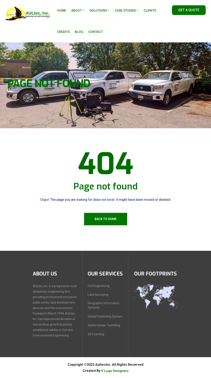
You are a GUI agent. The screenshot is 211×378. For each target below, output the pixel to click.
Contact (95, 32)
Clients (150, 10)
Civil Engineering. (99, 286)
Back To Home (106, 219)
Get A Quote (188, 10)
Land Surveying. (98, 294)
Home (61, 10)
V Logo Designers (115, 371)
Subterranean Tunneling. (104, 325)
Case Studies (125, 10)
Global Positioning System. (105, 316)
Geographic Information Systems (103, 305)
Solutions (98, 10)
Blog (79, 32)
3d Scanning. (96, 334)
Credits (63, 32)
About (76, 10)
